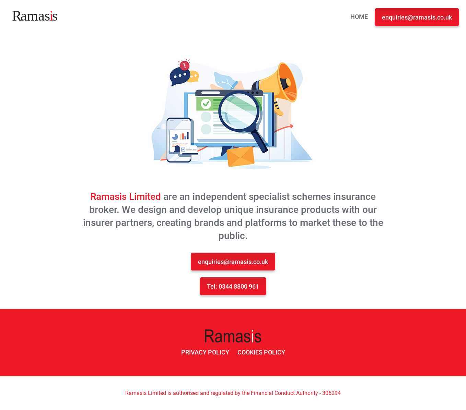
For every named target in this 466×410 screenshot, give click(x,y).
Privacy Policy (205, 352)
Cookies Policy (261, 352)
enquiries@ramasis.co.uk (417, 17)
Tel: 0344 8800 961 (233, 286)
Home (359, 16)
